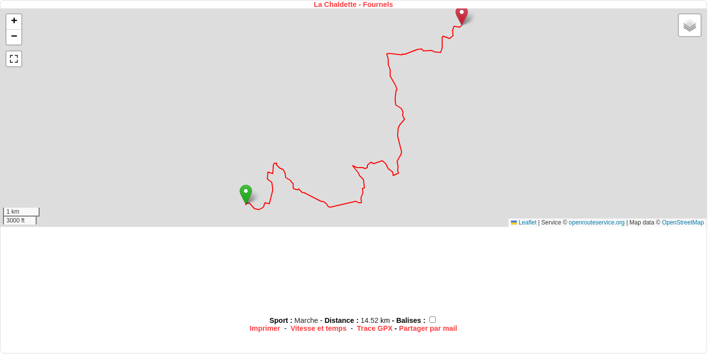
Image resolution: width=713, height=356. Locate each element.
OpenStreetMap (683, 222)
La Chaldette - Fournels (353, 4)
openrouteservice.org (597, 222)
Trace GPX (375, 328)
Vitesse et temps (319, 328)
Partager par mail (428, 328)
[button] (246, 194)
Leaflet (523, 222)
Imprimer (265, 328)
